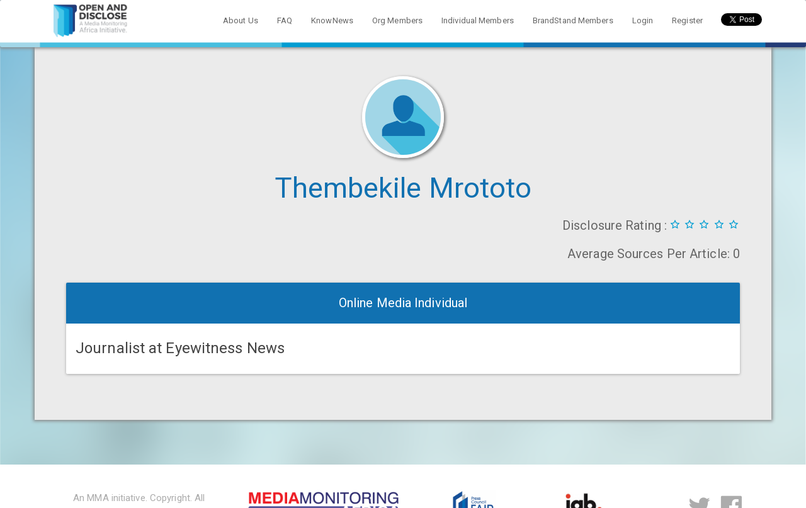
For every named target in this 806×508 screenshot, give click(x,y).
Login (643, 20)
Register (687, 20)
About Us (240, 20)
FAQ (284, 20)
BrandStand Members (573, 20)
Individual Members (477, 20)
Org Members (397, 20)
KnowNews (332, 20)
